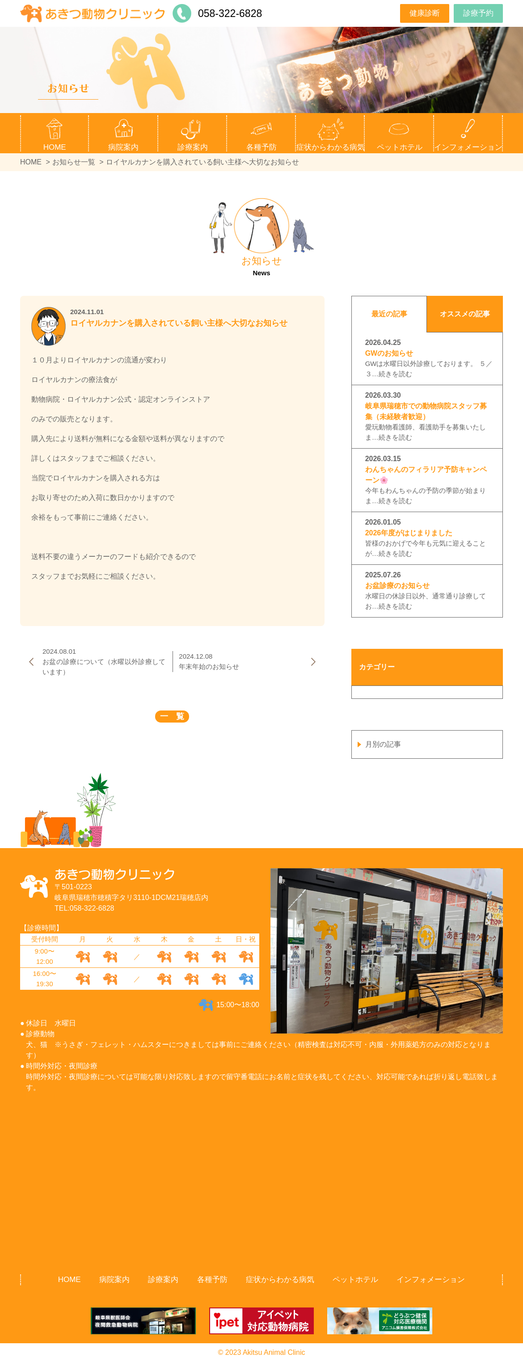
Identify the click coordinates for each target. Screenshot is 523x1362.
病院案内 (114, 1279)
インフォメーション (430, 1279)
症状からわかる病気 (330, 147)
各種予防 (212, 1279)
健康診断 (424, 13)
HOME (54, 147)
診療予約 (478, 13)
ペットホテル (399, 147)
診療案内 (163, 1279)
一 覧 (172, 716)
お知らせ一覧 (73, 162)
